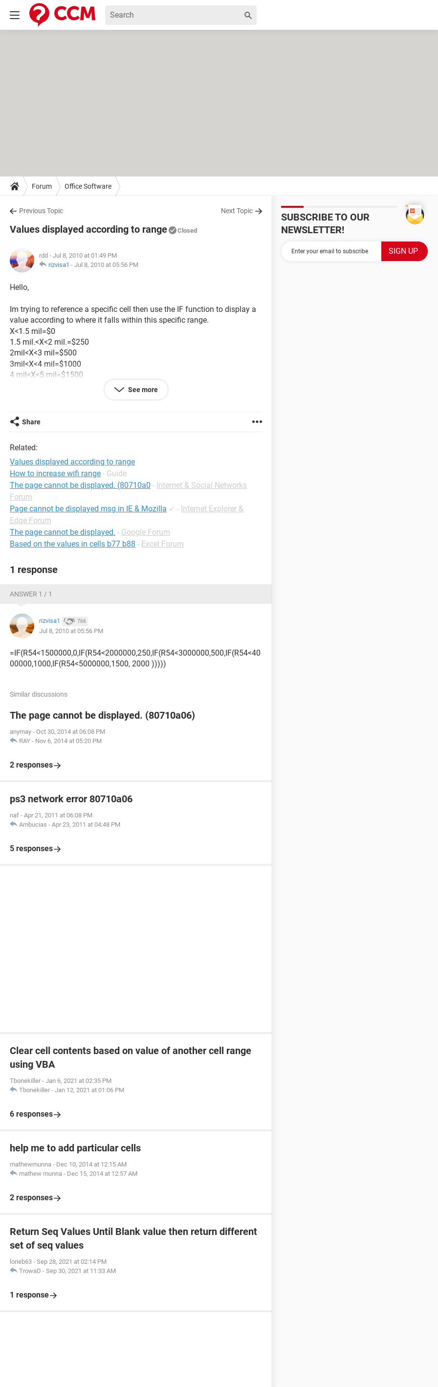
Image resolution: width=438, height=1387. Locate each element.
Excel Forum (162, 544)
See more (142, 390)
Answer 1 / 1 (31, 594)
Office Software (88, 186)
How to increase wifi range (55, 473)
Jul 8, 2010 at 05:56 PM (106, 264)
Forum (42, 186)
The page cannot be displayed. (62, 532)
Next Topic (237, 211)
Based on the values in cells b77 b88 (72, 544)
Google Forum (145, 532)
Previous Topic (41, 211)
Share (31, 422)
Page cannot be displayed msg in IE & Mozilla (88, 508)
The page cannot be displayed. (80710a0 (80, 485)
